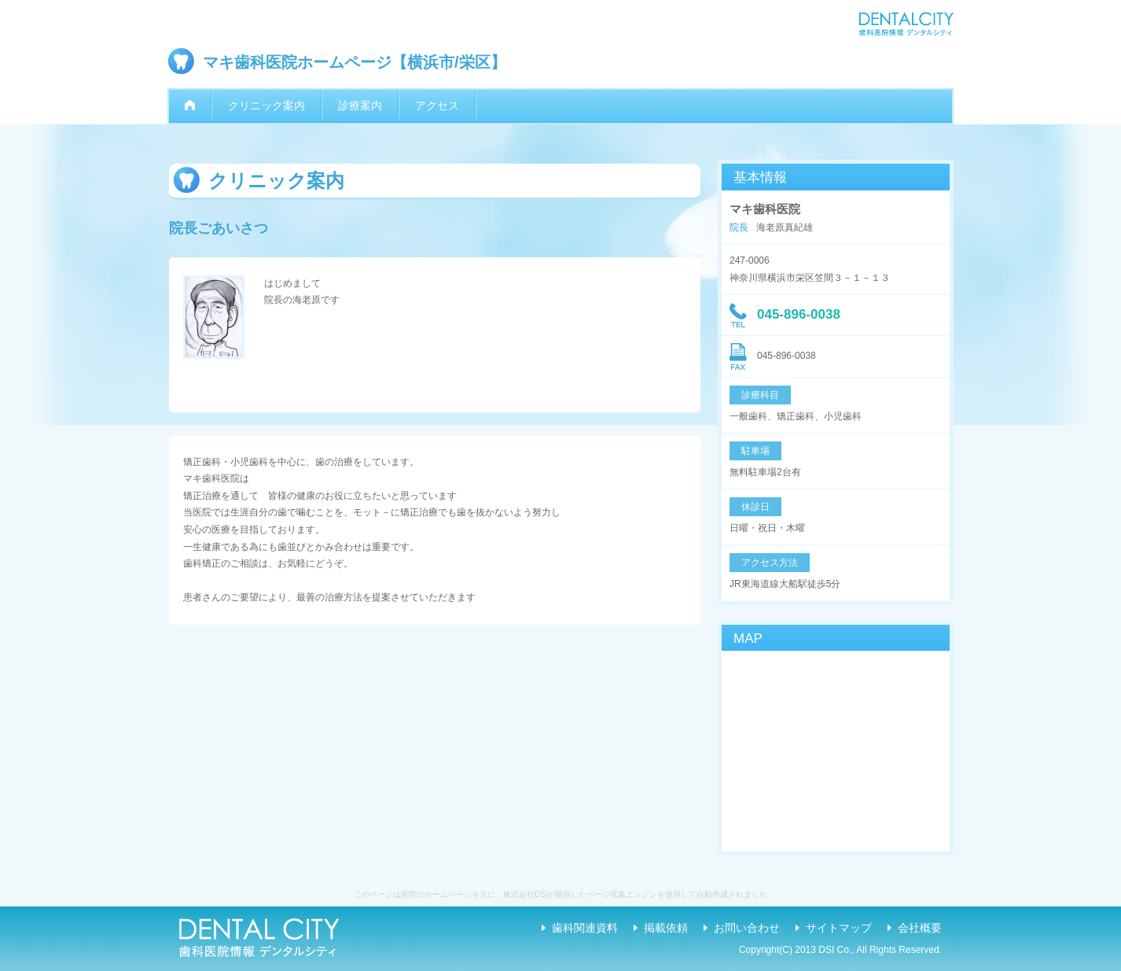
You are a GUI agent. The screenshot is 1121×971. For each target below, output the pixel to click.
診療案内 (360, 105)
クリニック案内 (266, 105)
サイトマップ (839, 927)
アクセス (437, 105)
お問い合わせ (747, 927)
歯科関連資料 (585, 927)
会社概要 (920, 927)
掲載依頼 (666, 927)
